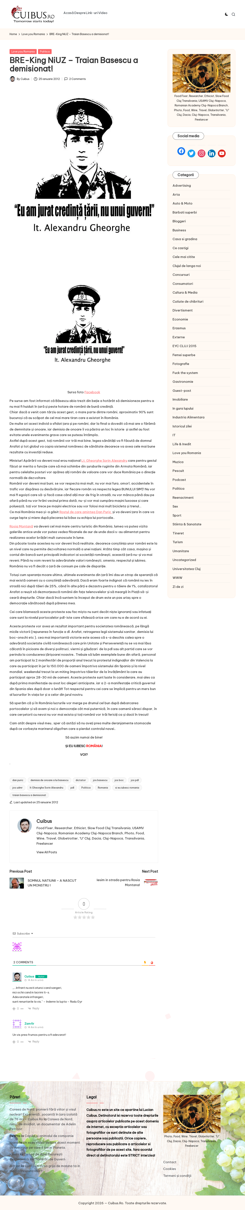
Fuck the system (185, 373)
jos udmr (17, 787)
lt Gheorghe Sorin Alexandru (46, 787)
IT (174, 435)
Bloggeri (179, 221)
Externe (179, 337)
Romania (103, 787)
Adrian (15, 1166)
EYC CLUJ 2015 (184, 346)
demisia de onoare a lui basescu (49, 780)
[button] (47, 852)
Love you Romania (23, 51)
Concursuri (181, 275)
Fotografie (181, 364)
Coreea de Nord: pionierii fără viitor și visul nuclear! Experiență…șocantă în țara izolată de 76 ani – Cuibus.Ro (43, 1114)
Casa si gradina (185, 239)
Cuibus (44, 821)
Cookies (169, 1169)
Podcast (179, 480)
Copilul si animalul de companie (49, 1136)
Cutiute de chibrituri (188, 301)
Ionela (14, 1154)
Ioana (14, 1142)
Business (179, 230)
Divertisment (183, 310)
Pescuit (178, 471)
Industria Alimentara (188, 417)
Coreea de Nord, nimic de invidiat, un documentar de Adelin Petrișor (43, 1124)
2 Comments (75, 79)
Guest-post (182, 391)
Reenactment (183, 497)
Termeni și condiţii (177, 1176)
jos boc (119, 780)
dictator (81, 780)
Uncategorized (184, 560)
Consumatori (183, 284)
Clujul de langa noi (187, 266)
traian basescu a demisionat (29, 795)
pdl (72, 787)
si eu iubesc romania (127, 787)
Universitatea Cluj (186, 569)
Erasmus (179, 328)
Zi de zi (178, 587)
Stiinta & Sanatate (187, 524)
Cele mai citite (184, 257)
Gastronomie (183, 382)
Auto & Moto (182, 203)
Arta (176, 194)
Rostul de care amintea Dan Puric (86, 512)
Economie (180, 319)
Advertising (182, 185)
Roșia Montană (21, 526)
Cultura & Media (185, 292)
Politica (45, 51)
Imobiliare (180, 399)
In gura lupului (183, 408)
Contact (169, 1162)
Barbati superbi (185, 212)
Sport (177, 515)
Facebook (92, 392)
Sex (175, 506)
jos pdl (135, 780)
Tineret (178, 533)
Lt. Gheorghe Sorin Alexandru (104, 460)
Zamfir (29, 1023)
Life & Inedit (182, 444)
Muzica (178, 462)
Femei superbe (184, 355)
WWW (177, 578)
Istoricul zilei (182, 426)
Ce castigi (180, 248)
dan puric (17, 780)
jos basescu (100, 780)
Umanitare (181, 551)
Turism (178, 542)
